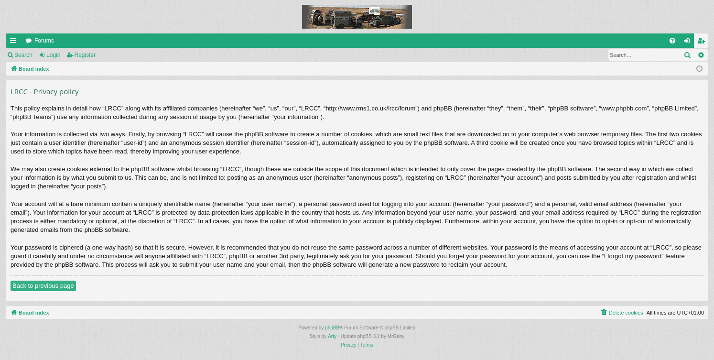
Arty (332, 336)
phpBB (332, 327)
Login (53, 55)
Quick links (15, 42)
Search (23, 55)
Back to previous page (43, 285)
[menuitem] (672, 40)
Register (85, 55)
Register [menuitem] (703, 42)
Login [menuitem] (689, 42)
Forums (44, 40)
